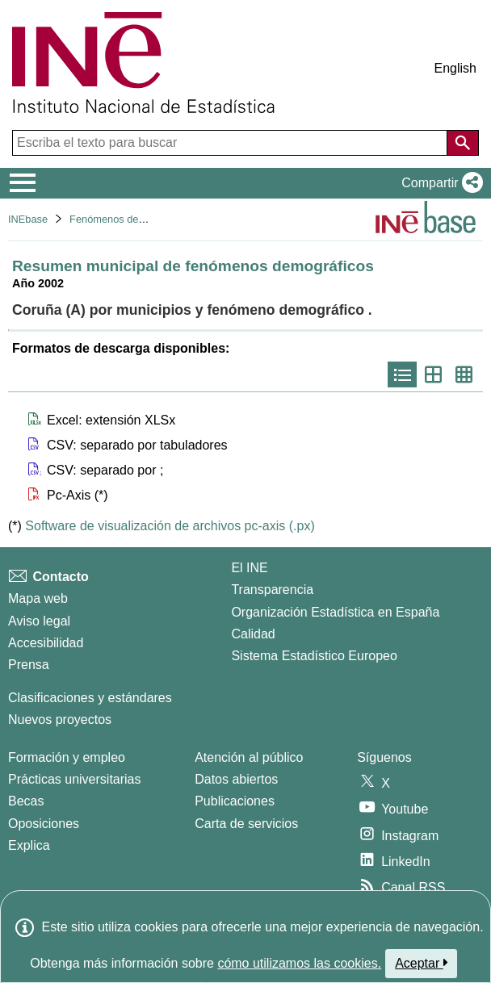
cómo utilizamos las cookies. (299, 963)
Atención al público (249, 757)
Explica (29, 845)
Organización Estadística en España (335, 612)
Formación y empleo (66, 757)
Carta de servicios (246, 823)
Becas (26, 801)
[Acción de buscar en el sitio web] (463, 143)
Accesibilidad (45, 643)
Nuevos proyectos (59, 719)
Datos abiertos (236, 779)
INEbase (28, 219)
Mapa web (38, 598)
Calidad (253, 634)
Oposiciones (43, 823)
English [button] (455, 68)
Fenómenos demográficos (129, 219)
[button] (439, 183)
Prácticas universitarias (74, 779)
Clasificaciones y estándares (90, 698)
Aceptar (421, 963)
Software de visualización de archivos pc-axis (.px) (169, 526)
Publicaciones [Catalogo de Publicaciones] (235, 801)
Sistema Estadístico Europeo (314, 656)
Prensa (28, 664)
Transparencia (272, 589)
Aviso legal (39, 621)
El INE (249, 568)
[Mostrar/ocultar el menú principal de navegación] (23, 183)
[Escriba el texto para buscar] (231, 143)
